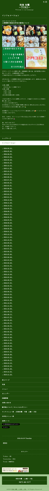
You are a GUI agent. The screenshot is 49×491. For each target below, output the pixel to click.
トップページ (6, 138)
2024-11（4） (8, 202)
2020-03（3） (8, 363)
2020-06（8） (8, 354)
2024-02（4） (8, 228)
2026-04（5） (8, 154)
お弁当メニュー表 (8, 416)
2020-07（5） (8, 351)
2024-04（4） (8, 222)
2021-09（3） (8, 311)
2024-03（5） (8, 225)
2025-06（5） (8, 182)
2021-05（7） (8, 323)
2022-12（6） (8, 268)
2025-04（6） (8, 188)
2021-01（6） (8, 334)
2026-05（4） (8, 151)
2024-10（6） (8, 205)
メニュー (5, 389)
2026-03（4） (8, 157)
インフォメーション (8, 143)
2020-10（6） (8, 343)
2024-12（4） (8, 200)
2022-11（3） (8, 271)
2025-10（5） (8, 171)
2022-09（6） (8, 277)
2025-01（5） (8, 197)
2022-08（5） (8, 280)
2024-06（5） (8, 217)
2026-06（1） (8, 148)
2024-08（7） (8, 211)
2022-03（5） (8, 294)
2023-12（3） (8, 234)
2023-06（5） (8, 251)
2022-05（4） (8, 288)
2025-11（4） (8, 168)
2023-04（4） (8, 257)
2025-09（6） (8, 174)
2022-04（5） (8, 291)
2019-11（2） (8, 374)
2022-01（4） (8, 300)
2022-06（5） (8, 285)
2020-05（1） (8, 357)
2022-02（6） (8, 297)
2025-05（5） (8, 185)
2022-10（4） (8, 274)
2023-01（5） (8, 265)
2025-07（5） (8, 179)
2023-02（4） (8, 263)
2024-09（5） (8, 208)
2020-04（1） (8, 360)
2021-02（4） (8, 331)
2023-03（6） (8, 260)
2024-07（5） (8, 214)
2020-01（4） (8, 368)
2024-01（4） (8, 231)
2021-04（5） (8, 326)
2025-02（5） (8, 194)
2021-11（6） (8, 305)
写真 (3, 384)
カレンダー (5, 393)
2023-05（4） (8, 254)
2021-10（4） (8, 308)
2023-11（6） (8, 237)
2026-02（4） (8, 159)
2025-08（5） (8, 177)
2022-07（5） (8, 283)
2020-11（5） (8, 340)
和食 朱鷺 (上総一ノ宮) (19, 489)
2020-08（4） (8, 348)
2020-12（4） (8, 337)
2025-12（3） (8, 165)
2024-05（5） (8, 220)
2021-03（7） (8, 328)
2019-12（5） (8, 371)
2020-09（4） (8, 346)
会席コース (5, 421)
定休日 (5, 443)
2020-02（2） (8, 366)
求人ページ (5, 380)
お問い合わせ (6, 402)
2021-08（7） (8, 314)
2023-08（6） (8, 245)
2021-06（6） (8, 320)
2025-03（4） (8, 191)
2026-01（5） (8, 162)
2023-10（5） (8, 240)
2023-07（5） (8, 248)
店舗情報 (5, 398)
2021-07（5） (8, 317)
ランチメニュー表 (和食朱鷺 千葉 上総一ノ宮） (19, 412)
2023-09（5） (8, 242)
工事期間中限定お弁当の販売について (15, 23)
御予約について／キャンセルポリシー (14, 407)
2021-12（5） (8, 303)
